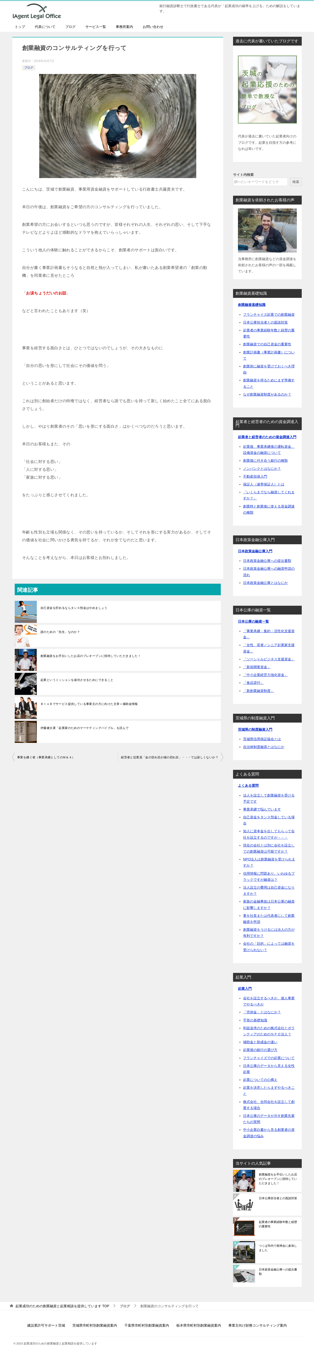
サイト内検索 (243, 175)
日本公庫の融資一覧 (253, 621)
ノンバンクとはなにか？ (262, 469)
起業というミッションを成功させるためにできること (77, 680)
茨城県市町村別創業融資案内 (94, 1325)
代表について (45, 27)
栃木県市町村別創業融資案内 (198, 1325)
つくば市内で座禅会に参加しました (278, 1248)
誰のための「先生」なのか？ (60, 632)
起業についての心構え (260, 1080)
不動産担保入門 (255, 476)
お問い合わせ (153, 27)
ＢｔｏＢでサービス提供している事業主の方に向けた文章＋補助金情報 (89, 704)
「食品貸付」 (253, 683)
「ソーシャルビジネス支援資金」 (269, 659)
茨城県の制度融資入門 (255, 729)
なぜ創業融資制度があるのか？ (267, 394)
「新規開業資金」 (257, 667)
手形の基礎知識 (255, 1020)
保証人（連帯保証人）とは (263, 484)
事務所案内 (124, 27)
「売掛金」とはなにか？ (262, 1012)
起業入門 (245, 989)
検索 (295, 182)
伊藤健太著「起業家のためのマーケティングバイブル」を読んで (84, 728)
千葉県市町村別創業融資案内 (146, 1325)
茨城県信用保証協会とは (262, 739)
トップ (20, 27)
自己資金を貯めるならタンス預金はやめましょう (73, 608)
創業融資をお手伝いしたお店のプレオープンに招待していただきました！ (90, 656)
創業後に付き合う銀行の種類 (265, 460)
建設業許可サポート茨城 (46, 1325)
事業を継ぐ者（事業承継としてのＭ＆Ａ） (46, 757)
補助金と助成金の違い (260, 1042)
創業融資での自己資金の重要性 (267, 344)
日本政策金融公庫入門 (255, 551)
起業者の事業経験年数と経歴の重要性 (278, 1224)
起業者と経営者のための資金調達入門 (267, 437)
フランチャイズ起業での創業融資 (269, 314)
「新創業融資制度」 (258, 691)
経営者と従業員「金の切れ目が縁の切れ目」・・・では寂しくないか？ (169, 757)
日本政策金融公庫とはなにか (265, 583)
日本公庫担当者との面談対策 (265, 322)
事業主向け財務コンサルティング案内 (257, 1325)
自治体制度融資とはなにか (263, 747)
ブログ (70, 27)
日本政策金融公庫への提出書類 (267, 561)
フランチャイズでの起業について (269, 1058)
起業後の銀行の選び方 (260, 1050)
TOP (62, 1306)
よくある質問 (248, 785)
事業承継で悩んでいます (262, 809)
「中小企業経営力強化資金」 (265, 675)
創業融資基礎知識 (251, 305)
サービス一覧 (95, 27)
